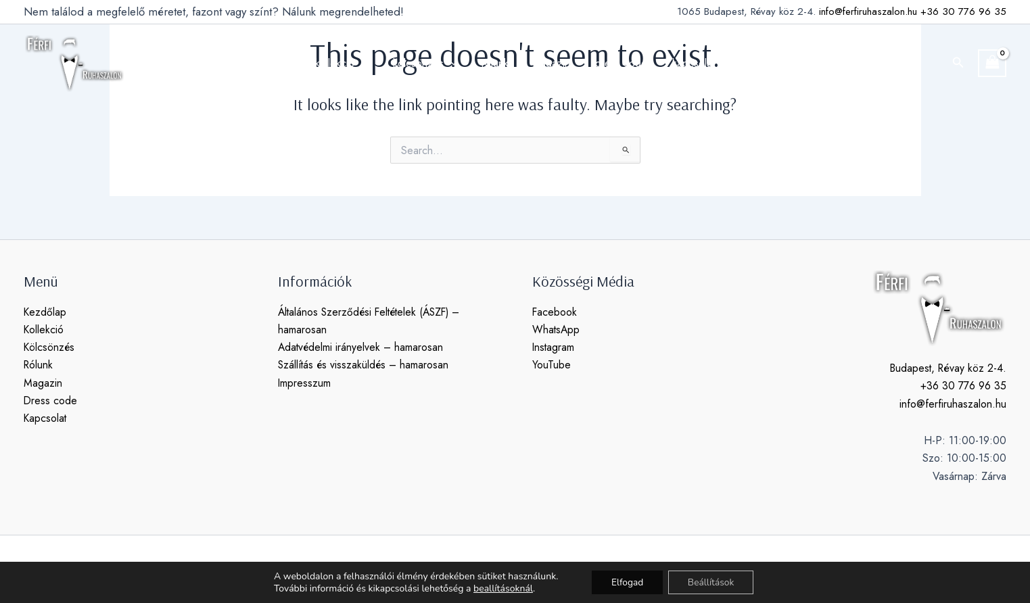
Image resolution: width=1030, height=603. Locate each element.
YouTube (551, 365)
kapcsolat (685, 63)
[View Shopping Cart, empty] (992, 63)
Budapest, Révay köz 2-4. (946, 368)
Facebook (555, 312)
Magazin (43, 383)
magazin (550, 63)
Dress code (51, 401)
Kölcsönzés (50, 348)
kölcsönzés (430, 64)
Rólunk (39, 365)
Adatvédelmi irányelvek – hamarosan (362, 348)
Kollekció (44, 329)
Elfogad (626, 581)
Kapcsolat (46, 419)
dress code (616, 63)
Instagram (554, 348)
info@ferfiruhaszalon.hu (868, 11)
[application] (369, 64)
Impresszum (304, 383)
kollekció (349, 64)
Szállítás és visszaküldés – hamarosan (365, 365)
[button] (958, 63)
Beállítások (712, 581)
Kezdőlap (45, 312)
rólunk (496, 63)
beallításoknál (501, 588)
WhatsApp (556, 329)
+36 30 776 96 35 (963, 11)
